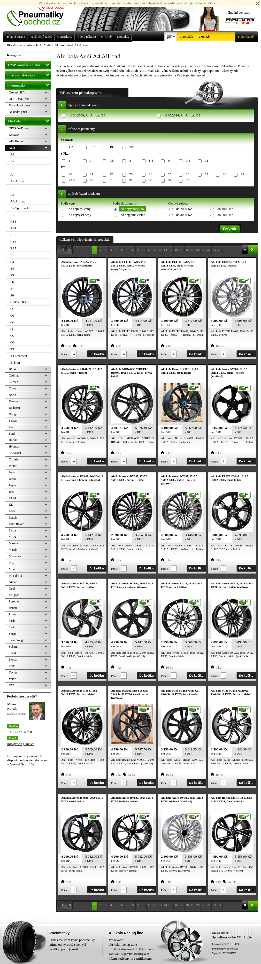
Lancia (13, 517)
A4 (12, 174)
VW (11, 685)
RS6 (13, 242)
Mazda (13, 550)
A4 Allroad (17, 181)
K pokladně (244, 36)
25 (168, 174)
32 (130, 180)
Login (248, 937)
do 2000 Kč (184, 209)
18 (187, 250)
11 (205, 161)
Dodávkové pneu (19, 105)
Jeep (11, 491)
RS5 (13, 235)
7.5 (111, 161)
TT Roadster (18, 356)
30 (90, 180)
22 (110, 174)
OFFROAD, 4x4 (19, 99)
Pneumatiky (29, 84)
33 (149, 180)
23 (130, 174)
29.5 (71, 180)
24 (149, 174)
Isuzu (12, 472)
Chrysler (14, 459)
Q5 (12, 329)
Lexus (12, 530)
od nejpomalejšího (133, 215)
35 (186, 180)
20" (130, 147)
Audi (12, 148)
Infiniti (13, 466)
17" (70, 147)
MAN (12, 537)
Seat (11, 627)
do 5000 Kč (225, 215)
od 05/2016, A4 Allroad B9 (182, 115)
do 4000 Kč (225, 209)
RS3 (13, 221)
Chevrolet (15, 453)
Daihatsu (14, 408)
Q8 (12, 342)
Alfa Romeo (16, 141)
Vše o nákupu (87, 36)
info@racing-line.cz (20, 744)
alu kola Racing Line (123, 944)
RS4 (13, 228)
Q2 (12, 309)
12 (154, 250)
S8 (12, 295)
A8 (12, 215)
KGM (12, 498)
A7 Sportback (19, 208)
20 (69, 174)
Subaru (13, 646)
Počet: (64, 354)
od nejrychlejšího (132, 209)
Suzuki (13, 653)
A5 (12, 188)
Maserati (14, 543)
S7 (12, 289)
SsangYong (16, 640)
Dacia (12, 395)
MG (11, 563)
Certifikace (64, 36)
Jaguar (13, 485)
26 (186, 174)
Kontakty (123, 36)
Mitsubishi (15, 575)
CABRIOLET (19, 302)
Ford (12, 433)
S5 (12, 275)
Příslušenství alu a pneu (29, 75)
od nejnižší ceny (79, 209)
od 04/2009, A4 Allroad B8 (87, 115)
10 (143, 250)
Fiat (11, 427)
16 (176, 250)
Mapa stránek (221, 933)
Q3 (12, 315)
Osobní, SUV (17, 92)
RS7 (13, 248)
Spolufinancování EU (226, 937)
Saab (12, 621)
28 (223, 174)
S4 (12, 268)
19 (192, 250)
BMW (13, 369)
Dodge (13, 414)
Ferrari (13, 420)
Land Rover (16, 524)
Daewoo (14, 401)
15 (171, 250)
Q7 (12, 336)
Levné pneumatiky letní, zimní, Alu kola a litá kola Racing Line (39, 13)
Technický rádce (41, 36)
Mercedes (15, 556)
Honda (13, 440)
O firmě (106, 36)
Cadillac (14, 375)
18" (91, 147)
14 (165, 250)
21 (90, 174)
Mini (12, 569)
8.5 (150, 161)
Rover (12, 614)
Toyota (13, 672)
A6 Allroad (17, 201)
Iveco (12, 479)
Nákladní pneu (18, 112)
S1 (12, 255)
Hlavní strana (14, 45)
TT (12, 349)
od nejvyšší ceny (80, 215)
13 (160, 250)
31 (110, 180)
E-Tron (15, 362)
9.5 (187, 161)
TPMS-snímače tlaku (29, 64)
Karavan (14, 135)
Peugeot (14, 595)
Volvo (12, 679)
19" (111, 147)
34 (168, 180)
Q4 (12, 322)
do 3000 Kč (184, 215)
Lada (12, 511)
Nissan (13, 582)
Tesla (12, 666)
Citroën (13, 382)
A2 (12, 161)
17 (181, 250)
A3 (12, 168)
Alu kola (29, 120)
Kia (11, 504)
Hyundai (14, 446)
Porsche (14, 601)
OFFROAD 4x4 (19, 128)
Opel (12, 588)
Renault (13, 608)
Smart (12, 634)
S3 (12, 262)
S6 (12, 282)
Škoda (13, 659)
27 (205, 174)
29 (241, 174)
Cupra (12, 388)
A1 (12, 154)
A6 (12, 195)
